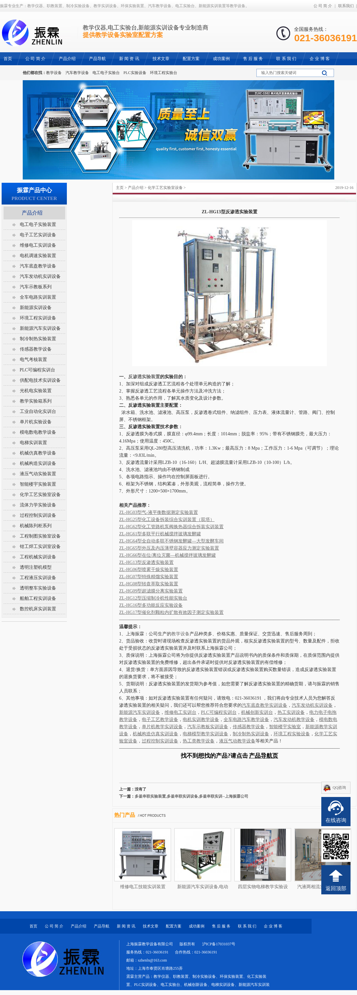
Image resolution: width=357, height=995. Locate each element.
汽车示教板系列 (36, 286)
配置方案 (173, 926)
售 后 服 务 (221, 926)
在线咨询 (336, 820)
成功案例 (196, 926)
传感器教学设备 (36, 349)
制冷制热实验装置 (38, 338)
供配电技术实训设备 (40, 380)
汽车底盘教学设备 (38, 266)
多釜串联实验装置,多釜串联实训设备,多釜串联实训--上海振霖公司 (191, 796)
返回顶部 (336, 888)
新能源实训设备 (36, 307)
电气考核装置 (33, 359)
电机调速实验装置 (38, 255)
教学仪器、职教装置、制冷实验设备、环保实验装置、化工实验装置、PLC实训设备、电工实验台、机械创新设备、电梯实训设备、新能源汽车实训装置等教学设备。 (198, 984)
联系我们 (346, 6)
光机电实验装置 (36, 390)
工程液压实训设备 (38, 577)
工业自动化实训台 (38, 411)
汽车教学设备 (77, 72)
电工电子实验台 (106, 72)
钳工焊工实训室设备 (40, 546)
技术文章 (150, 926)
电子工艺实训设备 (38, 234)
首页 (33, 926)
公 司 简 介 (323, 6)
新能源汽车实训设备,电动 (202, 886)
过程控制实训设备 (38, 515)
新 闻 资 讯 (126, 926)
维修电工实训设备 (38, 245)
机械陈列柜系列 (36, 525)
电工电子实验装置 (38, 224)
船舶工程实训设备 (38, 598)
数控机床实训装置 (38, 608)
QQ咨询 (339, 787)
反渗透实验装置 (144, 376)
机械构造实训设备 (38, 463)
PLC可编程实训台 (37, 369)
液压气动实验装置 (38, 473)
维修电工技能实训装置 (143, 886)
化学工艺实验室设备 (165, 187)
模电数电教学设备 (38, 432)
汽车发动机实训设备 (40, 276)
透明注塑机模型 (36, 567)
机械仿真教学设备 (38, 453)
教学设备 (54, 72)
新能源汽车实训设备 (40, 328)
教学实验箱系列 (36, 401)
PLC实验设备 (135, 72)
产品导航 (101, 926)
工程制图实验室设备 (40, 536)
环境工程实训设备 (38, 318)
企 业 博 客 (273, 926)
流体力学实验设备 (38, 505)
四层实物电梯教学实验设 (263, 886)
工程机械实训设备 (38, 556)
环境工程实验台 (163, 72)
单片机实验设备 (36, 421)
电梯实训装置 (33, 442)
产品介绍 (135, 187)
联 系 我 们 (247, 926)
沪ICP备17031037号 (219, 944)
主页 (120, 187)
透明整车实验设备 (38, 588)
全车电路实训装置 (38, 297)
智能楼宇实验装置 (38, 484)
